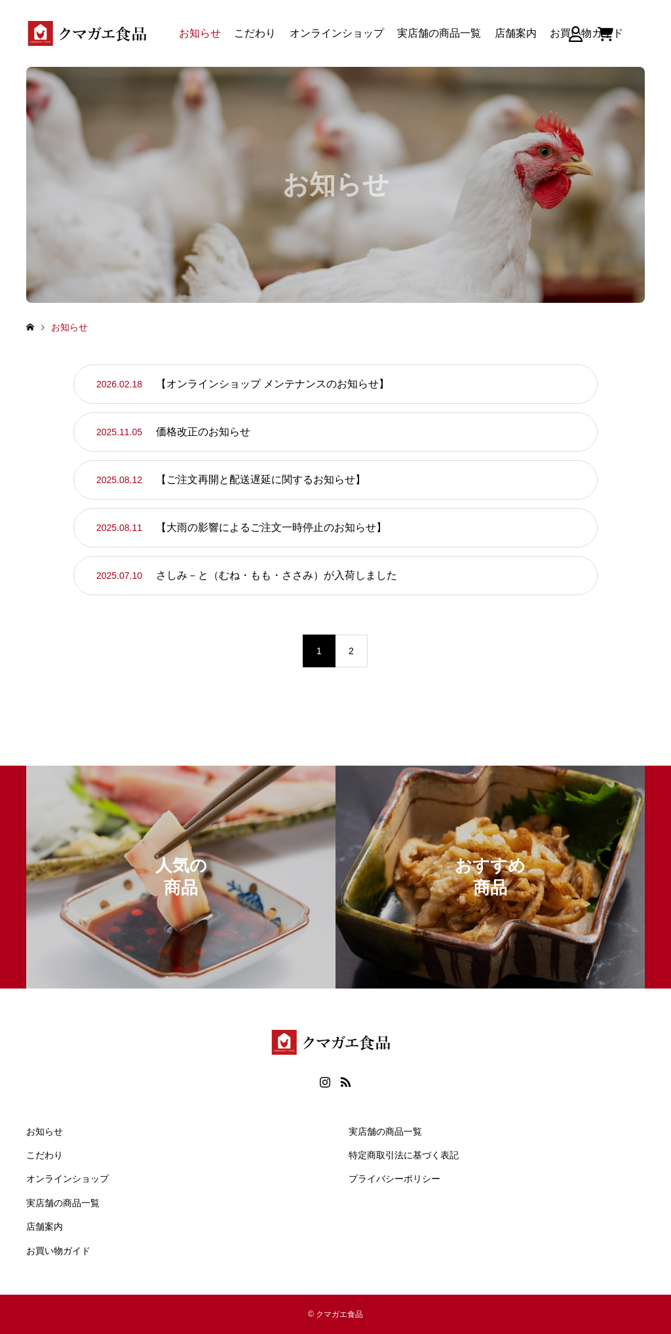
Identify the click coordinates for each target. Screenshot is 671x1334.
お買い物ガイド (58, 1251)
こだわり (255, 33)
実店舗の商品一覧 (439, 33)
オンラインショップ (337, 33)
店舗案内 (516, 33)
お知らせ (200, 33)
